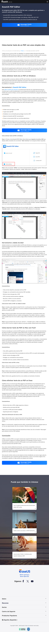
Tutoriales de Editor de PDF (32, 50)
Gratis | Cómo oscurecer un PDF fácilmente (24, 530)
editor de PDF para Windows (11, 89)
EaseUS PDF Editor (19, 87)
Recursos (5, 603)
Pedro (22, 50)
